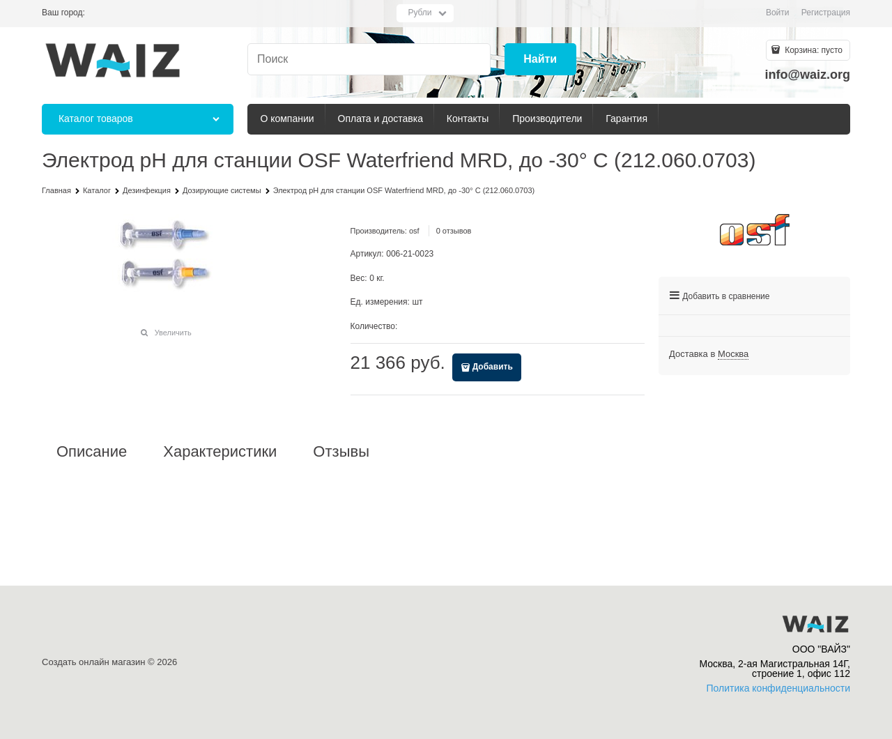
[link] (733, 354)
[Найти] (540, 59)
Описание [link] (91, 451)
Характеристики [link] (220, 451)
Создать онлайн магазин (93, 662)
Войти (778, 12)
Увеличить (173, 332)
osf (414, 231)
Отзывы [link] (341, 451)
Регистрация (825, 12)
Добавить (492, 367)
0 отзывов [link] (454, 231)
